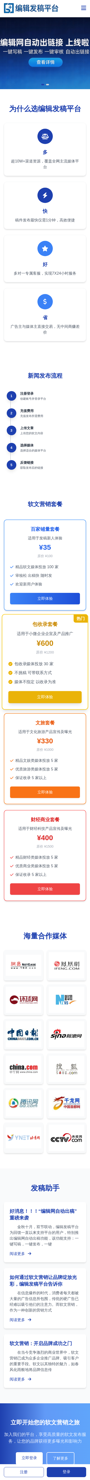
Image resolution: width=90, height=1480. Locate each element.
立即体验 (45, 598)
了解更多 (60, 1458)
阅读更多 (20, 1254)
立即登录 (29, 1458)
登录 (66, 1472)
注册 (24, 1472)
